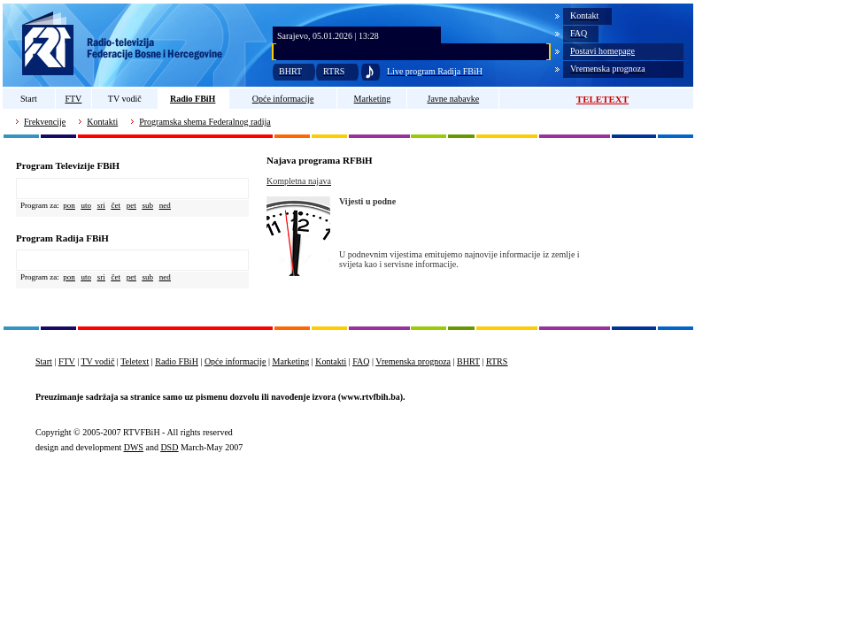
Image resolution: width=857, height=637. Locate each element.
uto (86, 205)
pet (131, 205)
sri (101, 205)
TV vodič (125, 99)
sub (148, 205)
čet (116, 205)
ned (165, 205)
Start (28, 99)
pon (69, 205)
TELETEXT (602, 99)
